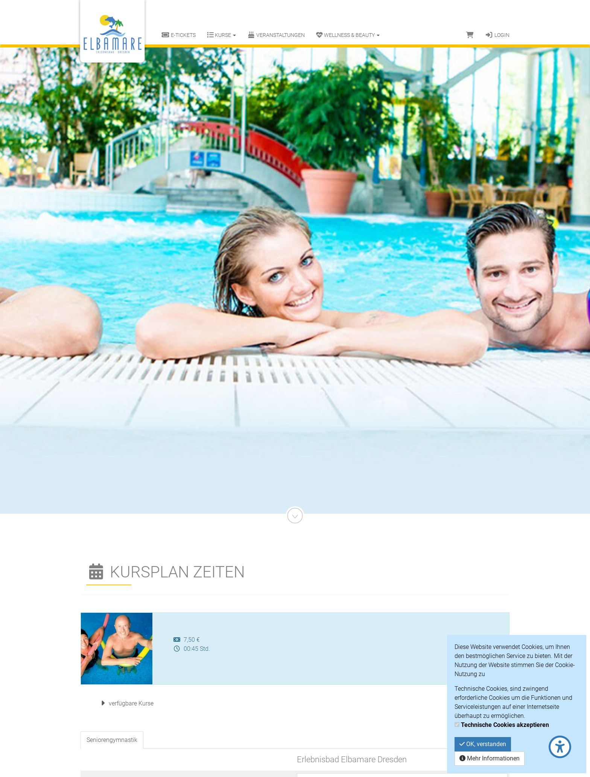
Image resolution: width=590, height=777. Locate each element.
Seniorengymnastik (112, 739)
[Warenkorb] (470, 35)
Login (497, 35)
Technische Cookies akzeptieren (505, 724)
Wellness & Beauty (348, 35)
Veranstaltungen (276, 35)
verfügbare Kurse (126, 703)
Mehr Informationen (489, 758)
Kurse (221, 35)
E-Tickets (178, 35)
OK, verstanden (482, 744)
